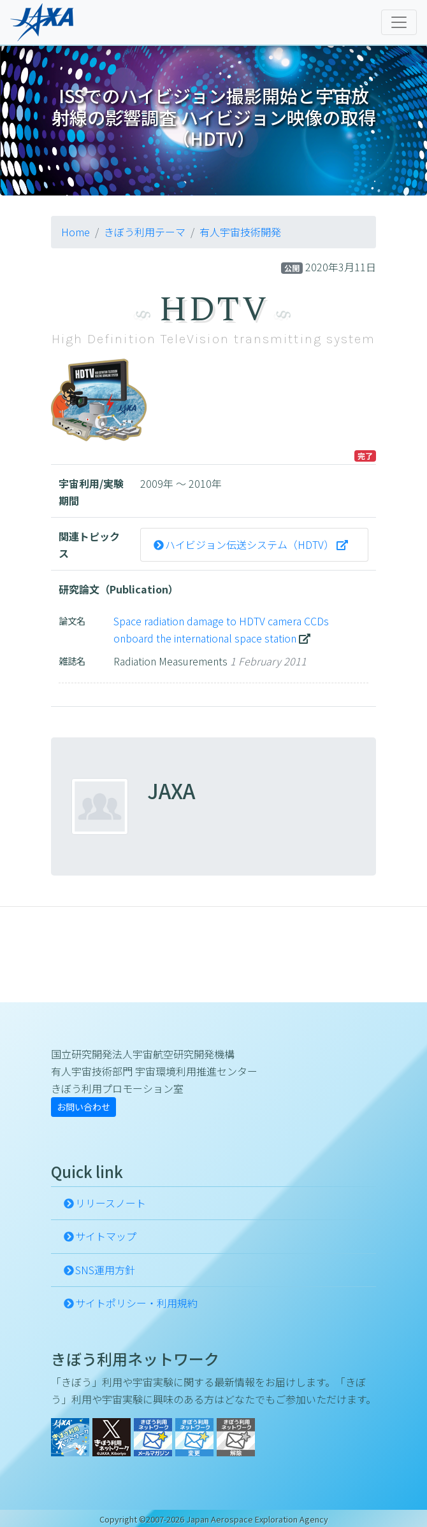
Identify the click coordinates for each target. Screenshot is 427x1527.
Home (75, 231)
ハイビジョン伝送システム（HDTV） (249, 544)
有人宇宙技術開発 (240, 231)
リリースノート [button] (110, 1203)
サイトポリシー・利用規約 (136, 1302)
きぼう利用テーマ (144, 231)
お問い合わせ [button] (83, 1106)
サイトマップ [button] (105, 1236)
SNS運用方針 (105, 1269)
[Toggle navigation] (399, 22)
